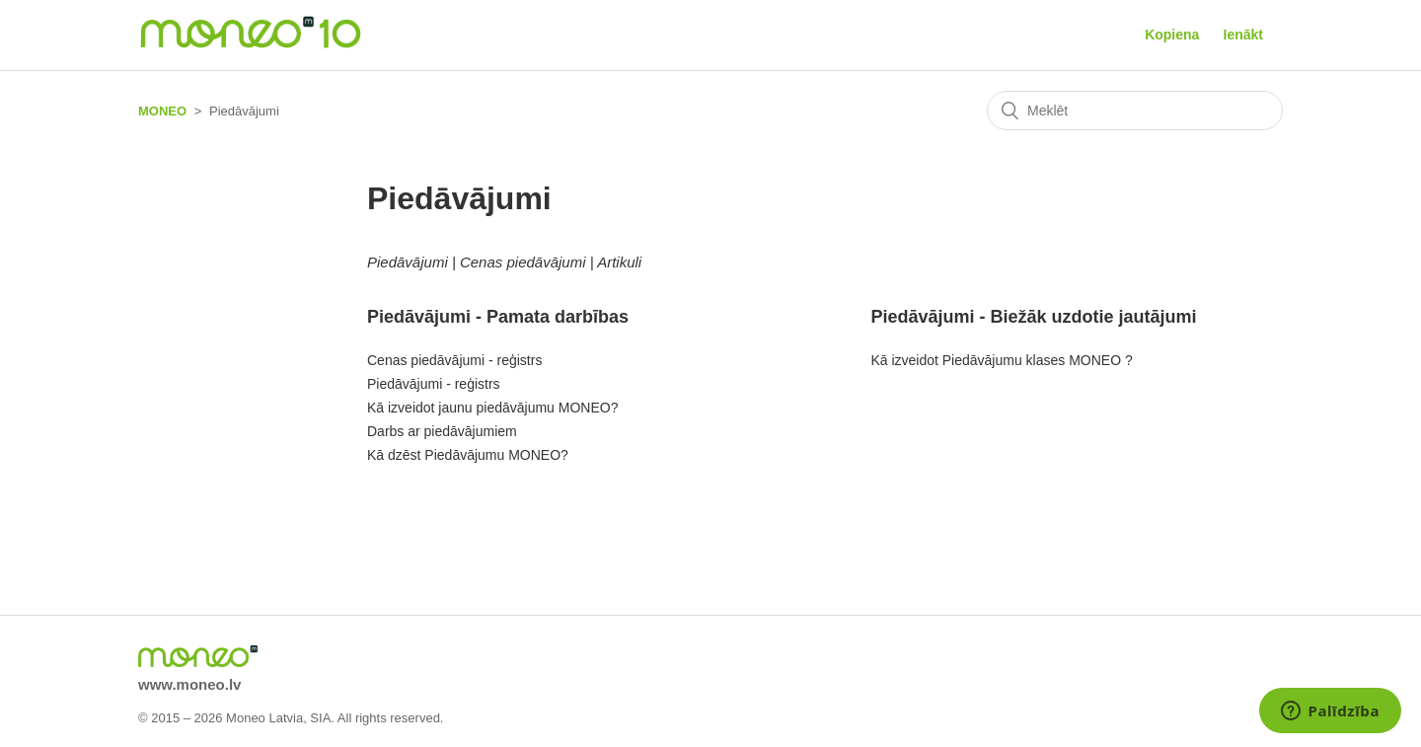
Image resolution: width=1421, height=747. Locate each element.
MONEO (162, 111)
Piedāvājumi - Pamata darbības (498, 317)
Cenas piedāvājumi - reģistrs (454, 360)
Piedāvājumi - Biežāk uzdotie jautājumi (1033, 317)
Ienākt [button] (1243, 34)
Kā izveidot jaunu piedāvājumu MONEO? (492, 407)
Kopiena (1172, 34)
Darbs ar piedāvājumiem (442, 431)
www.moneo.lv (189, 684)
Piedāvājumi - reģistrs (433, 384)
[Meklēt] (1135, 110)
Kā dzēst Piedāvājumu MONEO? (467, 455)
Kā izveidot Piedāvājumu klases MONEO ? (1001, 360)
